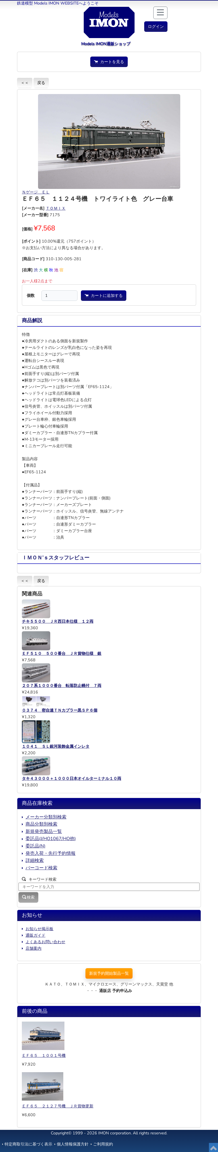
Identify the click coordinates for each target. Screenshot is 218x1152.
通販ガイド (35, 935)
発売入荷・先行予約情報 (51, 853)
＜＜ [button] (25, 83)
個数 (31, 295)
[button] (155, 26)
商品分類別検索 (41, 824)
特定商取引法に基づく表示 (28, 1144)
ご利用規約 (103, 1144)
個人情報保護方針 (73, 1144)
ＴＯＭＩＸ (56, 208)
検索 (28, 897)
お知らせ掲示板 (39, 929)
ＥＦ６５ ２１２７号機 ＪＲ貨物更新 (57, 1106)
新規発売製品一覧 (44, 831)
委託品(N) (35, 846)
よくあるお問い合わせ (45, 942)
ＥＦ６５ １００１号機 (44, 1055)
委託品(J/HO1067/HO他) (51, 839)
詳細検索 (35, 860)
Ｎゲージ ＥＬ (36, 192)
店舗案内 (33, 948)
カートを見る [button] (109, 61)
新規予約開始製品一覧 (109, 973)
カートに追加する (104, 295)
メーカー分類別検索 (46, 817)
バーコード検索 (41, 868)
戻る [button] (41, 83)
